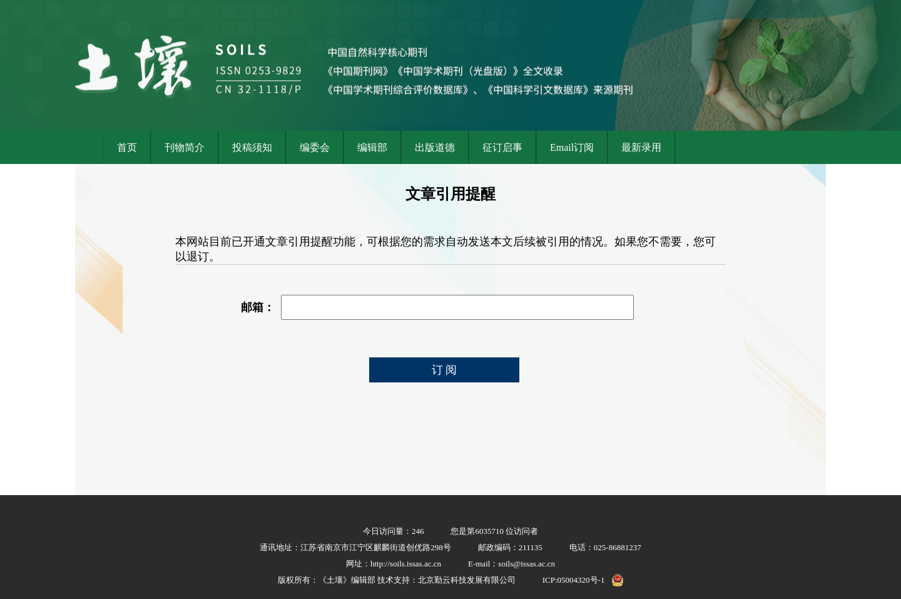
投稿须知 (252, 147)
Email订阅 (572, 147)
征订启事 (502, 147)
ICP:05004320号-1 (573, 580)
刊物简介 (185, 147)
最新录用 (641, 147)
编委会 (315, 147)
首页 (127, 147)
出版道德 (435, 147)
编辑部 (372, 147)
